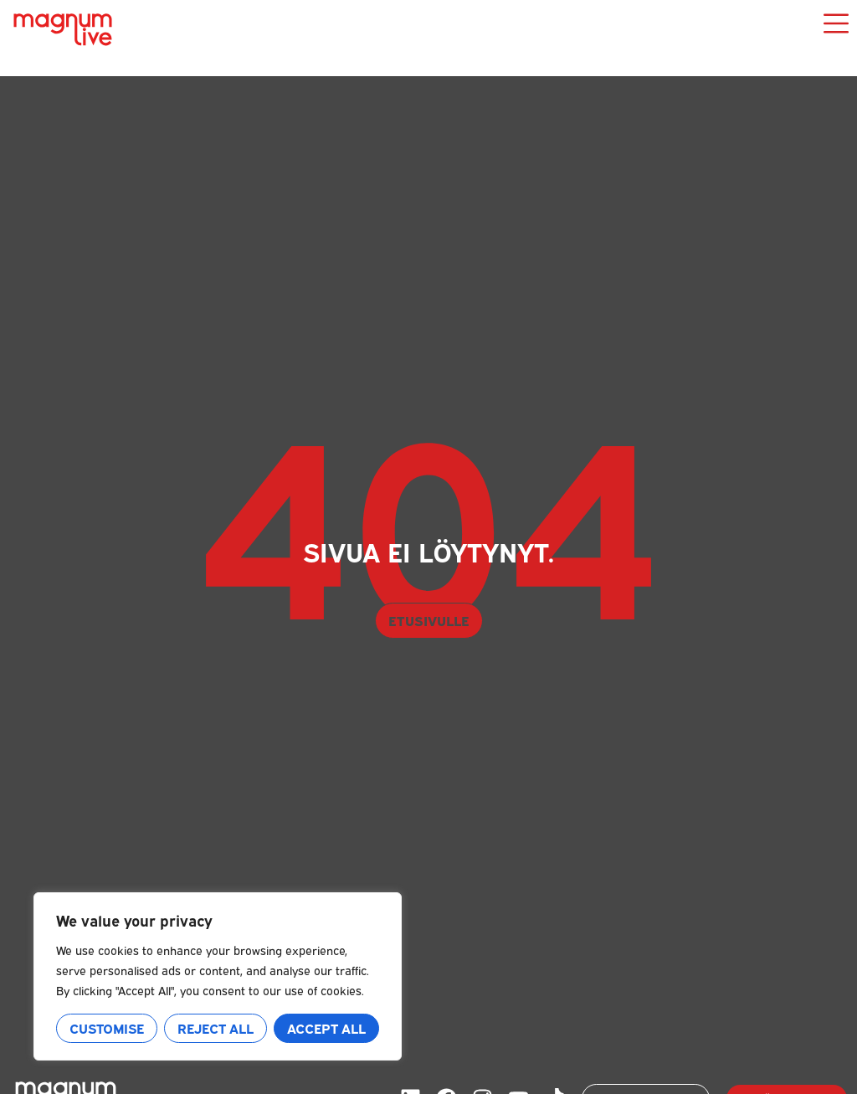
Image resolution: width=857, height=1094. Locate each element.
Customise (106, 1028)
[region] (217, 976)
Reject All (215, 1028)
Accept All (326, 1028)
